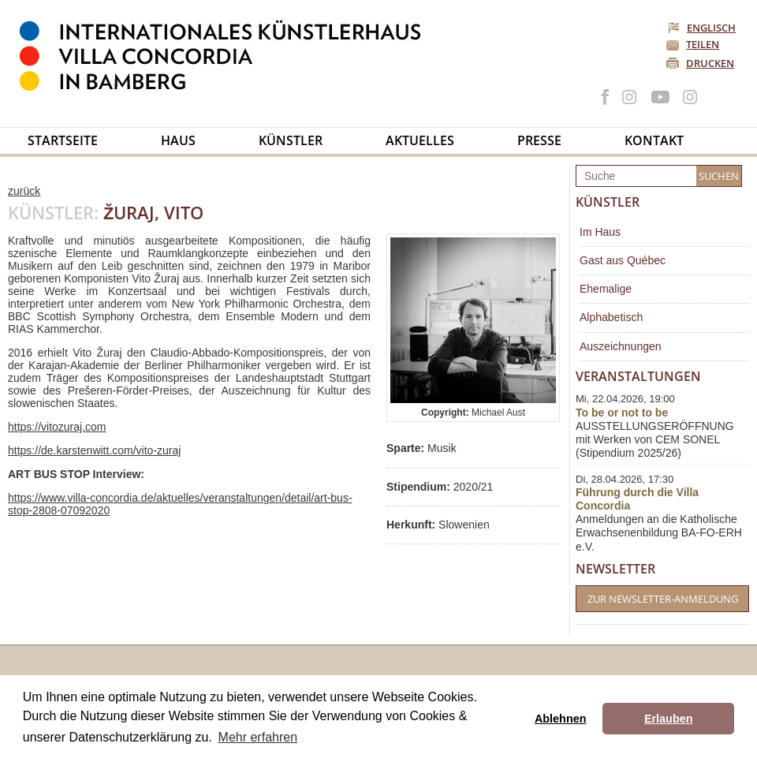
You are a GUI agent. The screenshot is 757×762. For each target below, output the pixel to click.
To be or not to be (622, 412)
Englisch (703, 28)
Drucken (710, 63)
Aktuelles (420, 140)
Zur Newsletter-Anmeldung (662, 599)
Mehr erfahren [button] (258, 737)
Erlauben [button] (668, 718)
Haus (178, 140)
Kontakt (654, 140)
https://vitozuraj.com (57, 426)
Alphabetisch (611, 317)
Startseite (63, 140)
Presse (539, 140)
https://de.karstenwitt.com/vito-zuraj (94, 450)
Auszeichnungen (621, 346)
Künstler (291, 140)
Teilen (702, 44)
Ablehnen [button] (561, 718)
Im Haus (600, 232)
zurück (24, 191)
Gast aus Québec (623, 260)
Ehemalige (606, 288)
